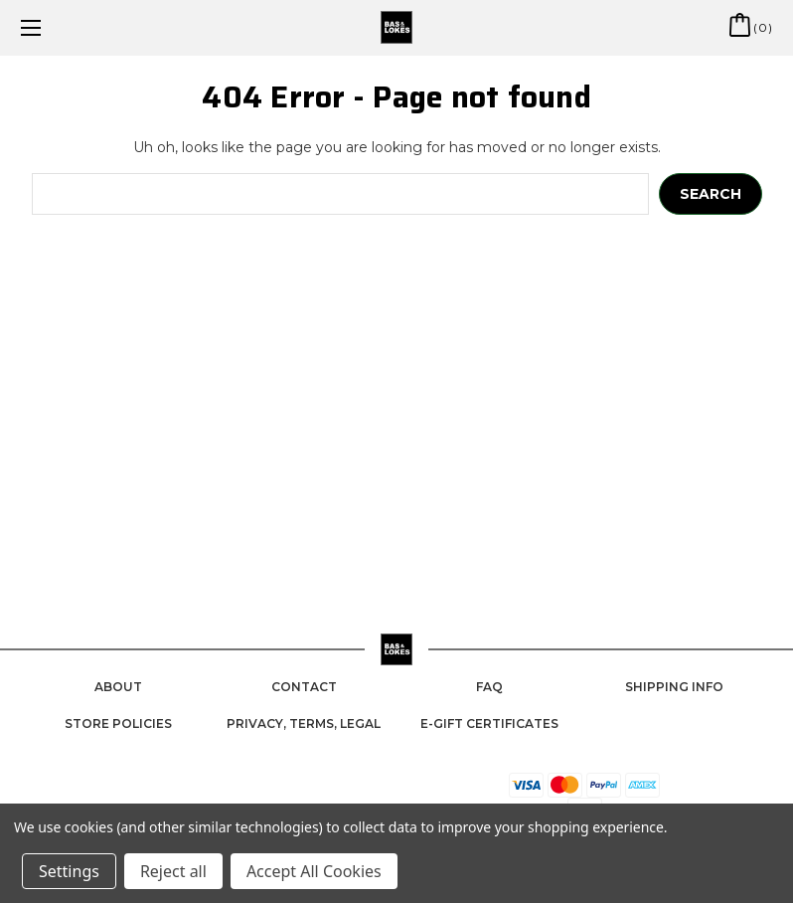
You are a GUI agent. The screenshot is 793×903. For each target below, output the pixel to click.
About (118, 686)
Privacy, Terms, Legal (304, 723)
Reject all (173, 871)
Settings (69, 871)
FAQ (489, 686)
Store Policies (118, 723)
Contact (304, 686)
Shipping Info (674, 686)
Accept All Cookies (314, 871)
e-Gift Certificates (489, 723)
